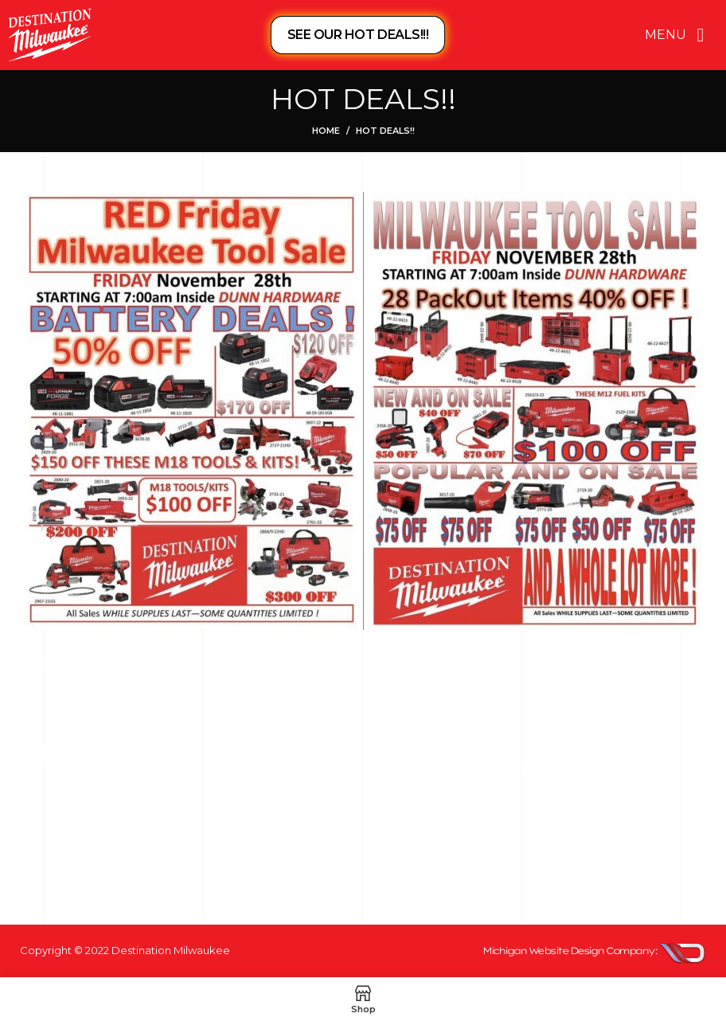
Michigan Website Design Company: (569, 950)
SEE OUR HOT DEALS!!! (357, 34)
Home (326, 130)
